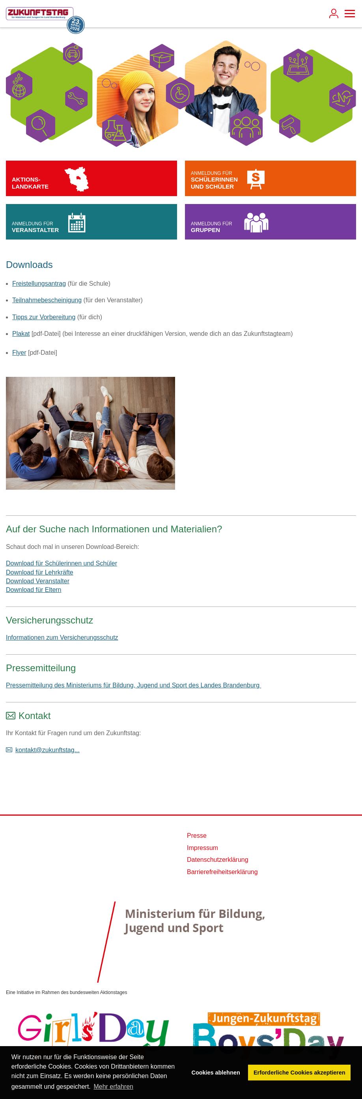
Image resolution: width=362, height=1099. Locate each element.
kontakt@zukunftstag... (47, 750)
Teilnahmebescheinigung (47, 300)
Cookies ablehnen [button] (216, 1072)
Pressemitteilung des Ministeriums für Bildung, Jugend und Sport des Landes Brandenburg (133, 685)
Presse (197, 835)
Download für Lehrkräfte (39, 572)
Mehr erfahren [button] (113, 1086)
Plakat (21, 333)
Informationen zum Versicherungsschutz (62, 637)
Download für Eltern (34, 589)
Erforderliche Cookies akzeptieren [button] (299, 1072)
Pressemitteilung (41, 668)
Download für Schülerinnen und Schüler (61, 563)
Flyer (19, 352)
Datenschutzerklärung (217, 859)
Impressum (202, 847)
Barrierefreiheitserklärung (222, 872)
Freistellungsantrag (39, 283)
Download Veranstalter (37, 581)
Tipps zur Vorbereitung (43, 317)
